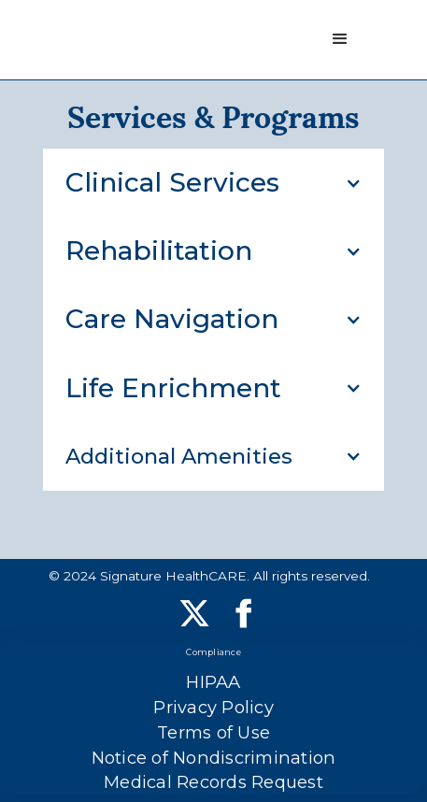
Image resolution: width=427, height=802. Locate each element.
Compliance (213, 652)
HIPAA (213, 682)
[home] (25, 39)
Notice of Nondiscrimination (214, 757)
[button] (340, 39)
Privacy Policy (213, 707)
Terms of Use (213, 732)
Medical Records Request (213, 782)
